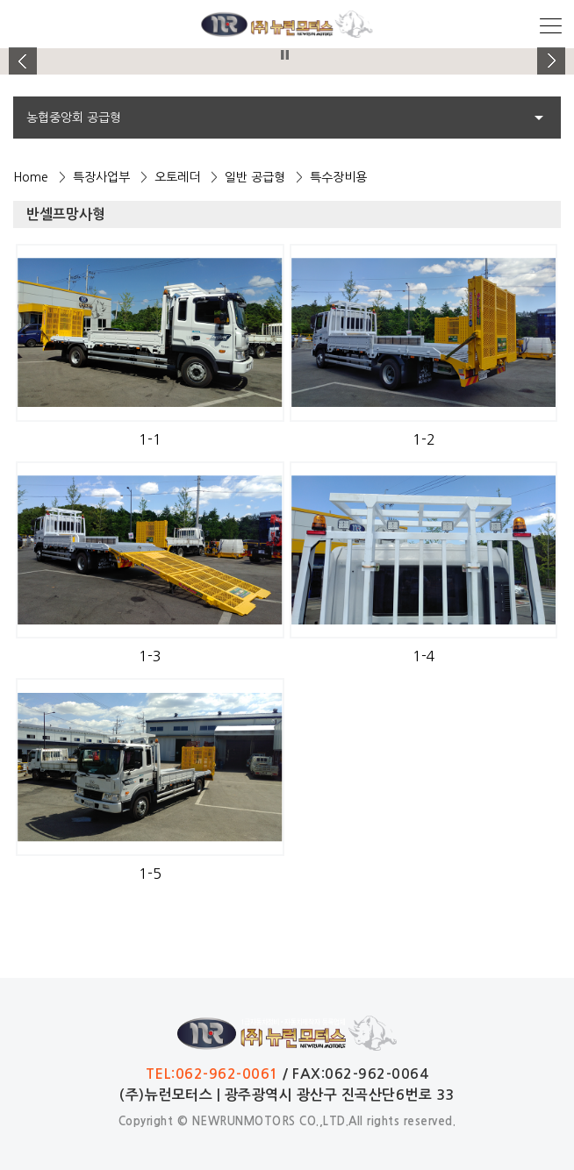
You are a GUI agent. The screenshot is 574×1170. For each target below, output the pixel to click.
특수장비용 (338, 177)
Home (30, 177)
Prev (23, 61)
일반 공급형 (255, 177)
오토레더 (177, 177)
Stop (285, 55)
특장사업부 (101, 177)
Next (551, 61)
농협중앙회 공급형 (73, 117)
